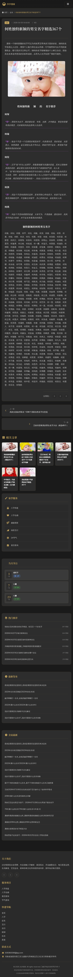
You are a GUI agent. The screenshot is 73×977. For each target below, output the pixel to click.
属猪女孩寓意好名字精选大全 (16, 829)
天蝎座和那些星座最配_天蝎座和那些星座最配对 (23, 646)
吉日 (3, 928)
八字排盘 (5, 888)
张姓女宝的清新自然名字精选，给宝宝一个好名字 (23, 627)
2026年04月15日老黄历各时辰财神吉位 (20, 640)
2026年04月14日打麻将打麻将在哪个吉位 (20, 653)
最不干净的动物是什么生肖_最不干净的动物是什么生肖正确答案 (29, 783)
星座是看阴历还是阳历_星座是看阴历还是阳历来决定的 (25, 685)
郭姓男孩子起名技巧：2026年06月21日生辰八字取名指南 (26, 835)
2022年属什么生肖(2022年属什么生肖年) (20, 705)
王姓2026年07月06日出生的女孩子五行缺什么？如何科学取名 (28, 789)
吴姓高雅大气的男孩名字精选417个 (27, 482)
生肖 (3, 936)
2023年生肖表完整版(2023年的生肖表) (20, 692)
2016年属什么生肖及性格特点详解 (17, 796)
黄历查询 (5, 896)
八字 (3, 917)
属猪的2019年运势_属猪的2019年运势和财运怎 (22, 822)
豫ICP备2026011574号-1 (51, 967)
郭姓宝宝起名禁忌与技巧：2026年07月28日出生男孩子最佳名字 (29, 802)
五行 (3, 924)
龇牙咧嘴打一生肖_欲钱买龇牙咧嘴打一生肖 (21, 698)
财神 (3, 932)
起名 (11, 12)
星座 (3, 940)
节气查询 (5, 900)
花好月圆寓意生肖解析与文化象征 (17, 711)
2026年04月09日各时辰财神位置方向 (19, 659)
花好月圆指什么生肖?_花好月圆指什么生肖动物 (22, 718)
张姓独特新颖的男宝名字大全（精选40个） (9, 457)
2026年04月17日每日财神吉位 (16, 633)
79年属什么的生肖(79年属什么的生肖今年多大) (23, 809)
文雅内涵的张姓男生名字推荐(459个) (62, 457)
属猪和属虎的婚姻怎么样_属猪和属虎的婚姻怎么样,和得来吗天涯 (29, 816)
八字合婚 (5, 892)
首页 (5, 12)
